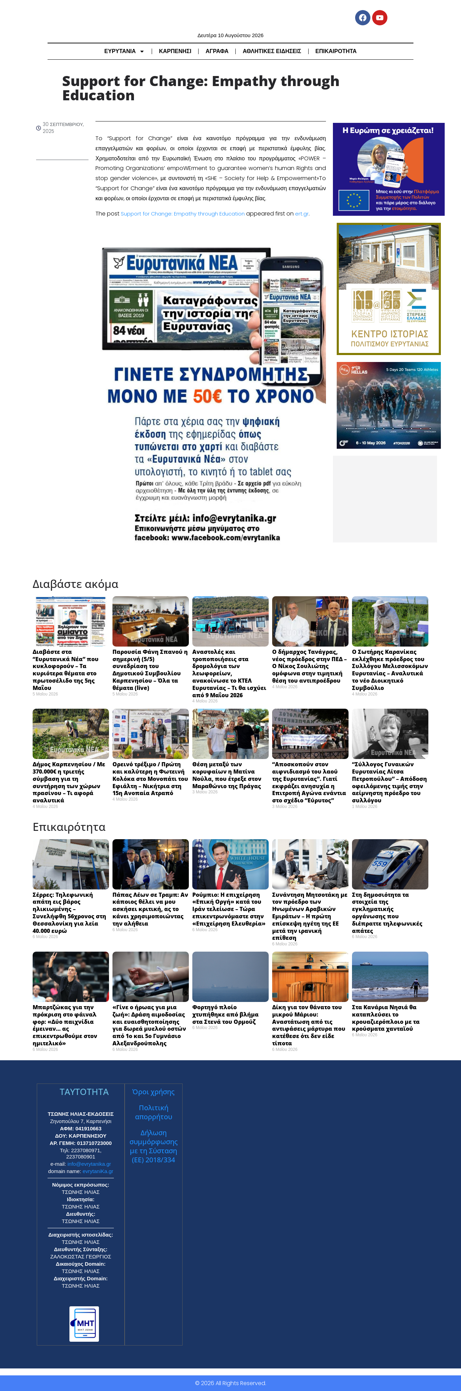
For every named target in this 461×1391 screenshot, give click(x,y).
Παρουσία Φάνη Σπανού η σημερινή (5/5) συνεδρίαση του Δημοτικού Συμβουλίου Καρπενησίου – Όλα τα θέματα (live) (150, 670)
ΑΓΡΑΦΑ (217, 51)
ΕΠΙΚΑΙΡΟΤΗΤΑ (336, 51)
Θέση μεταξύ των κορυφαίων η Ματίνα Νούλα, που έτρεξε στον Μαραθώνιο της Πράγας (226, 775)
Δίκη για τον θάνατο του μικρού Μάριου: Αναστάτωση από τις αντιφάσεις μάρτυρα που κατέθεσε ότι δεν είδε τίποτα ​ (308, 1025)
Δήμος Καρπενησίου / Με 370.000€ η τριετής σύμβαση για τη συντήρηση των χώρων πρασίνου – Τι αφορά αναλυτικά (69, 782)
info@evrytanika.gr (89, 1164)
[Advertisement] (385, 499)
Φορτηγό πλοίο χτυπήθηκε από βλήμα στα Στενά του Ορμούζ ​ (225, 1014)
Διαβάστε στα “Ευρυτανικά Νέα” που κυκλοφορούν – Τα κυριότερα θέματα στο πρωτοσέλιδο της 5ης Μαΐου (66, 670)
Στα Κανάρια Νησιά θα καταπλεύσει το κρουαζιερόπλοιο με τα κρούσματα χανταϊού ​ (386, 1017)
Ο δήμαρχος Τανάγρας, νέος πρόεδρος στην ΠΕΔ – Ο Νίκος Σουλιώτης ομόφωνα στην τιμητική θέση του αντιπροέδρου (309, 666)
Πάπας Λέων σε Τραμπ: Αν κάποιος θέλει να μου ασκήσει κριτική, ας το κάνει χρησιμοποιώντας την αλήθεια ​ (150, 909)
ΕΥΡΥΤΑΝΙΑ (124, 51)
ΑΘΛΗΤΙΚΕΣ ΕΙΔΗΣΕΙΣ (272, 51)
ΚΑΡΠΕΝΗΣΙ (175, 51)
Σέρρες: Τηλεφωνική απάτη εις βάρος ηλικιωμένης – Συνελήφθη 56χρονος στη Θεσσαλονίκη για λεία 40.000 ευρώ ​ (69, 913)
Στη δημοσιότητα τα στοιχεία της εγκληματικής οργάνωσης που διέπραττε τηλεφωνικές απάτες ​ (387, 913)
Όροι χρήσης (153, 1091)
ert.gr (312, 214)
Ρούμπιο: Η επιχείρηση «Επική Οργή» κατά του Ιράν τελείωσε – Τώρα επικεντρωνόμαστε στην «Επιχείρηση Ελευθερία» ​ (230, 909)
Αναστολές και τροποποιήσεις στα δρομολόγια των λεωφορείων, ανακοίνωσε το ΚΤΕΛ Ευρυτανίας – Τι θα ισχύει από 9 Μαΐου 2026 (229, 673)
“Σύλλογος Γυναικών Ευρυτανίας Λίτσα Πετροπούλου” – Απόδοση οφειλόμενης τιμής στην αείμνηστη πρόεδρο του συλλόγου (389, 782)
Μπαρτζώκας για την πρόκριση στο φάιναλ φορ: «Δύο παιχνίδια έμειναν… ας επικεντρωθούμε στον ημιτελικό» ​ (65, 1025)
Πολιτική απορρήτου (153, 1112)
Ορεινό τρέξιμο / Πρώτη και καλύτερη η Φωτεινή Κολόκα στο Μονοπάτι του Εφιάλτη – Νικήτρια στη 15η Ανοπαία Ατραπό (150, 778)
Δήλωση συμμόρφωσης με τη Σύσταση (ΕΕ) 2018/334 (153, 1146)
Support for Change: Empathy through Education (187, 214)
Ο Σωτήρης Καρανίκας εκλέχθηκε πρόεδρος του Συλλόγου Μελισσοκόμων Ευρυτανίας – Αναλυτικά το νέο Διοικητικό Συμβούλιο (390, 670)
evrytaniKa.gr (98, 1171)
